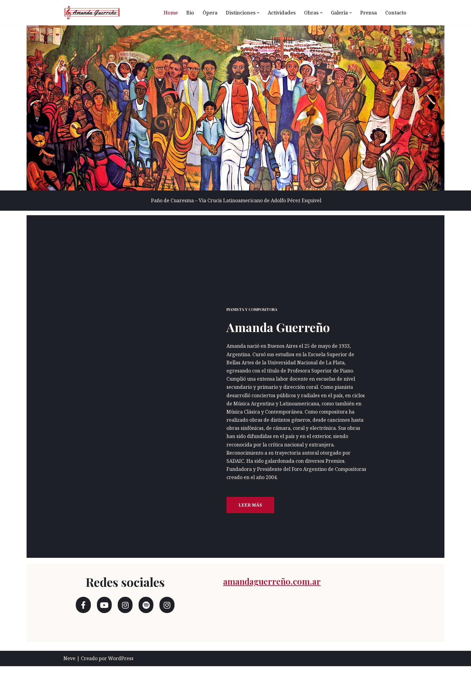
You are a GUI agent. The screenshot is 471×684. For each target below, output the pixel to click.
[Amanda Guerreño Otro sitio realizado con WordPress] (92, 12)
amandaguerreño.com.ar (290, 597)
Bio (186, 12)
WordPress (120, 676)
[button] (255, 12)
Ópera (205, 12)
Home (166, 12)
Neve (69, 676)
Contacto (395, 12)
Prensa (368, 12)
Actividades (279, 12)
